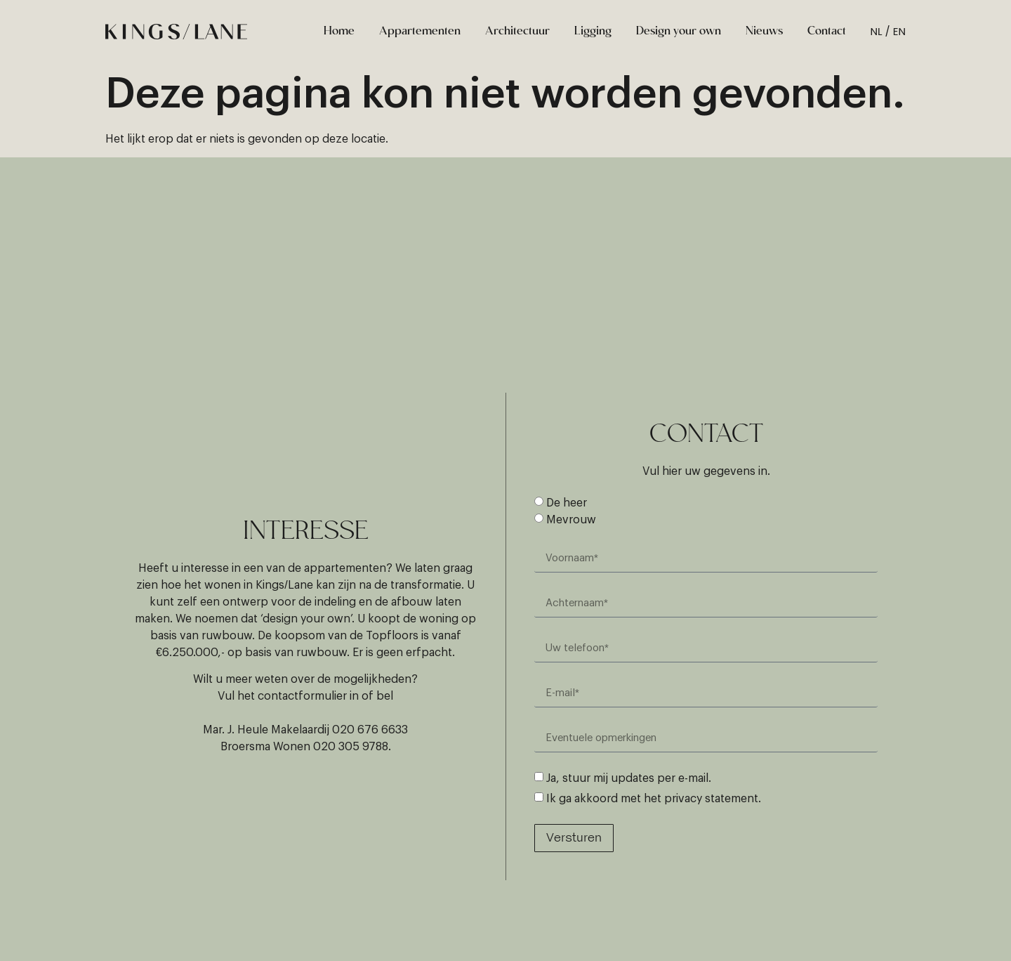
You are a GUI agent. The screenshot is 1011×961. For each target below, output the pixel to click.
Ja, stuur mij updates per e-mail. (628, 778)
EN (899, 31)
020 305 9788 (350, 746)
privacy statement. (712, 798)
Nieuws (764, 31)
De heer (566, 503)
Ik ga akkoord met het (653, 798)
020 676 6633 (370, 730)
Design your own (678, 31)
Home (339, 31)
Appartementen (420, 31)
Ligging (593, 31)
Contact (826, 31)
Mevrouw (571, 519)
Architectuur (517, 31)
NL (877, 31)
